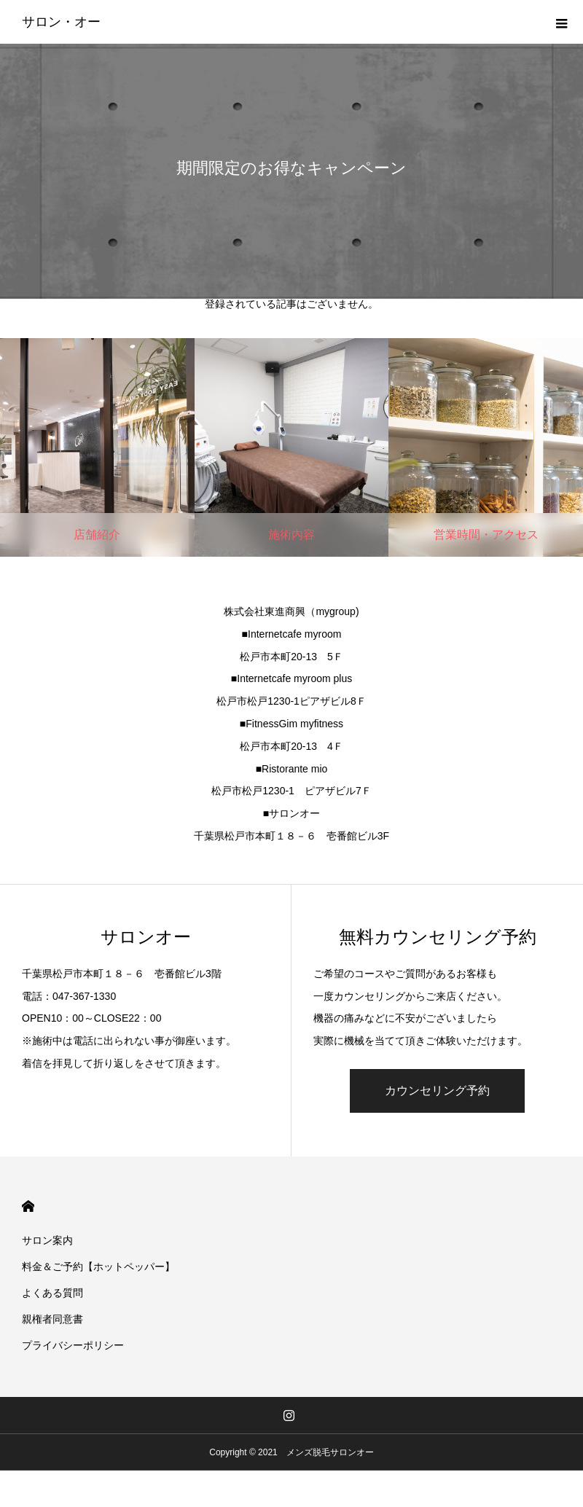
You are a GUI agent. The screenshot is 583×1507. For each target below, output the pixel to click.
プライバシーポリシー (73, 1345)
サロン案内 (47, 1240)
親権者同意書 (52, 1319)
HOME (28, 1206)
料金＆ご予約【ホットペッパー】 (98, 1266)
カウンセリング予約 (437, 1090)
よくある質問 (52, 1293)
